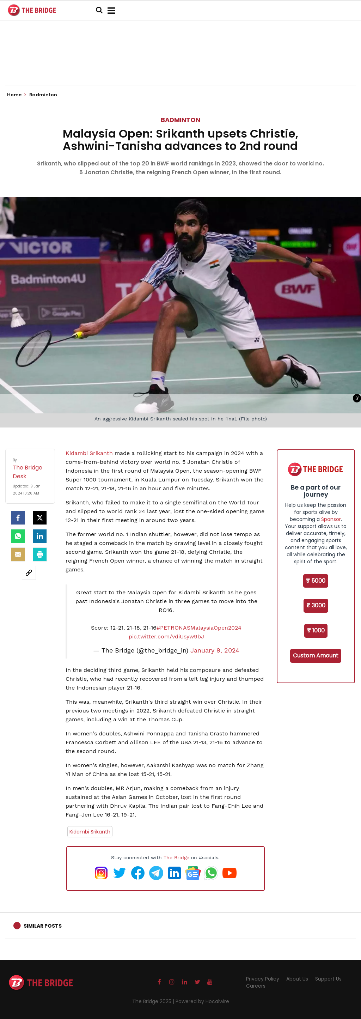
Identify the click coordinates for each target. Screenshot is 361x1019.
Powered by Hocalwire (202, 1001)
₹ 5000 (315, 581)
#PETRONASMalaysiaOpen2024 (199, 627)
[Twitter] (40, 518)
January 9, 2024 (214, 650)
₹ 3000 (315, 605)
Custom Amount (315, 655)
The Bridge (176, 857)
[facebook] (18, 518)
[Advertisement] (180, 63)
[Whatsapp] (18, 536)
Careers (255, 985)
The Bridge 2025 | (154, 1001)
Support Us (328, 978)
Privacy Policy (262, 978)
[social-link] (29, 573)
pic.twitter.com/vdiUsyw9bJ (166, 636)
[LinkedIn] (40, 536)
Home (16, 95)
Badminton (180, 119)
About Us (297, 978)
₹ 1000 (316, 630)
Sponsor (331, 519)
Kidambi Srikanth (90, 453)
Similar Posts (43, 925)
